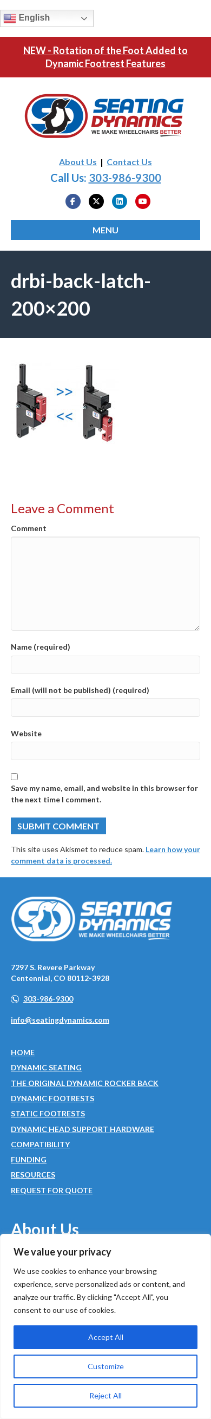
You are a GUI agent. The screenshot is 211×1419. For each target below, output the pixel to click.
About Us (78, 161)
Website (26, 733)
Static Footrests (48, 1113)
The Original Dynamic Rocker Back (85, 1083)
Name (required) (40, 646)
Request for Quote (52, 1190)
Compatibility (40, 1144)
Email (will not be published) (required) (80, 690)
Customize (106, 1366)
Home (23, 1052)
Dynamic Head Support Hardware (82, 1129)
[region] (105, 1326)
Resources (33, 1174)
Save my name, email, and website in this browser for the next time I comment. (104, 793)
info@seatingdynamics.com (60, 1019)
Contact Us (129, 161)
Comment (29, 528)
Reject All (105, 1395)
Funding (29, 1159)
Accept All (105, 1337)
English (26, 18)
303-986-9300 (125, 177)
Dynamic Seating (46, 1067)
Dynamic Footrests (52, 1098)
